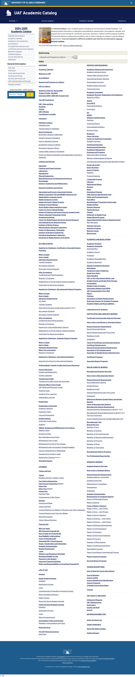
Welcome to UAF (45, 74)
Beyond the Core (93, 425)
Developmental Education (96, 147)
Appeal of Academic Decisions (98, 266)
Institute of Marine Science (49, 225)
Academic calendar (86, 20)
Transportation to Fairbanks (49, 129)
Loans (41, 551)
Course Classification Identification (100, 580)
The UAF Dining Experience (49, 632)
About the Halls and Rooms (48, 594)
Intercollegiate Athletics (95, 127)
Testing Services (93, 210)
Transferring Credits (46, 379)
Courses (90, 590)
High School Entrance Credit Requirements (54, 308)
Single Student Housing (47, 578)
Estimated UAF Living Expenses (50, 541)
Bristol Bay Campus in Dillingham (51, 134)
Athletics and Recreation (96, 118)
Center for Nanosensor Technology (52, 230)
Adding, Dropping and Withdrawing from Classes (57, 428)
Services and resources (16, 78)
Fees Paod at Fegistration (48, 484)
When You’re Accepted (47, 350)
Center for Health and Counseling (99, 139)
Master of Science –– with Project (99, 522)
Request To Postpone (46, 278)
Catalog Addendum (94, 624)
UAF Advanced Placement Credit (51, 387)
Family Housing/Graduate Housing (51, 605)
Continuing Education (95, 145)
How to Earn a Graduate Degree (98, 470)
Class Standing (92, 276)
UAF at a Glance (44, 86)
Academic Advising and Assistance (100, 69)
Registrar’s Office (93, 97)
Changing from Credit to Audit (50, 454)
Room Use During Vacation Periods (51, 601)
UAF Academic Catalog (35, 12)
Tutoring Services (93, 89)
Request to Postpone (46, 324)
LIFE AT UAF (43, 570)
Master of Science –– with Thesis (99, 519)
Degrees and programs (16, 36)
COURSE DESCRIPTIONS (95, 567)
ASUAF (89, 115)
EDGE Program (44, 598)
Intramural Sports (93, 124)
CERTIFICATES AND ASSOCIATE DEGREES (102, 314)
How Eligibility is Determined (49, 536)
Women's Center (93, 231)
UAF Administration (94, 602)
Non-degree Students (47, 266)
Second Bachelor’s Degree (96, 382)
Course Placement (45, 369)
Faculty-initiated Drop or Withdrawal (52, 451)
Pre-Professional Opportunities (98, 456)
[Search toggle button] (131, 3)
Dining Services (44, 627)
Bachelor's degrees (15, 51)
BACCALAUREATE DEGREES (97, 367)
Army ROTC (91, 103)
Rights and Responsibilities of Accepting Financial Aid (59, 564)
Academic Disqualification (96, 259)
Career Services (93, 136)
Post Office (91, 200)
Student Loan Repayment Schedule (52, 554)
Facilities (90, 120)
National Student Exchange (97, 155)
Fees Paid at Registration (48, 481)
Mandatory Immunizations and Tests (52, 623)
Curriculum (91, 109)
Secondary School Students (49, 269)
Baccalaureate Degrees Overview (99, 371)
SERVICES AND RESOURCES (97, 65)
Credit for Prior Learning (48, 394)
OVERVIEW (43, 65)
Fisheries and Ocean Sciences (50, 168)
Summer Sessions (93, 207)
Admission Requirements (48, 260)
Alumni (89, 101)
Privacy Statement (67, 662)
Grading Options (45, 419)
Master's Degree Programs (96, 557)
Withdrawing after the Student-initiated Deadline (57, 447)
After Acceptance (45, 272)
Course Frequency (93, 583)
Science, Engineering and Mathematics (53, 184)
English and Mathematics (48, 372)
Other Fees (43, 486)
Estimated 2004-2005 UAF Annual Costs (54, 96)
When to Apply (44, 255)
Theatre (90, 212)
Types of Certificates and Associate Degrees (103, 343)
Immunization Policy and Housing (51, 621)
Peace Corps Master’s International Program (103, 552)
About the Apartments (47, 617)
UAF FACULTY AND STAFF (96, 596)
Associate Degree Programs (97, 361)
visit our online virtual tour (72, 45)
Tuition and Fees (45, 506)
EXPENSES (43, 467)
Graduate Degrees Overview (97, 466)
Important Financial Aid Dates (50, 561)
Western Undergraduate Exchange (99, 158)
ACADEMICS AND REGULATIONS (98, 239)
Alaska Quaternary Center (48, 200)
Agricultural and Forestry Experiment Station (55, 192)
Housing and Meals (45, 503)
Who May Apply (92, 222)
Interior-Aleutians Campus (48, 141)
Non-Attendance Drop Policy (49, 437)
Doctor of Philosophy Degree (97, 499)
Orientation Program (94, 192)
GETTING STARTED (46, 244)
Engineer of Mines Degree (96, 542)
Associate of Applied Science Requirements (103, 353)
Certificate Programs (95, 357)
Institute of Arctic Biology (48, 205)
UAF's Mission (44, 112)
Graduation (91, 339)
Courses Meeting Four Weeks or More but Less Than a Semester (62, 510)
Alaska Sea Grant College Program (51, 202)
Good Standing (92, 249)
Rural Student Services (95, 82)
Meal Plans (43, 634)
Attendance (91, 268)
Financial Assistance (94, 106)
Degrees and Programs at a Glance (51, 82)
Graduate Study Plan (94, 480)
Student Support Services (96, 85)
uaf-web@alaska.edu (84, 666)
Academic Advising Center (96, 72)
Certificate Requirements (96, 345)
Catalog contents (14, 84)
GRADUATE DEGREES (95, 462)
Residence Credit (93, 336)
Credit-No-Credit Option (48, 421)
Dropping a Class (45, 434)
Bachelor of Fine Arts (94, 441)
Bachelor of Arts (93, 427)
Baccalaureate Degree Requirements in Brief (103, 413)
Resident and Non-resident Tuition (51, 478)
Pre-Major (42, 301)
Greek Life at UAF (93, 165)
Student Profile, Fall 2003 (48, 93)
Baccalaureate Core (94, 422)
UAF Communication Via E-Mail (98, 291)
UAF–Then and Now (46, 104)
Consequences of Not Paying (49, 497)
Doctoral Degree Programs (97, 561)
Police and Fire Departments (97, 197)
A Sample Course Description (98, 585)
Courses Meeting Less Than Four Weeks (53, 513)
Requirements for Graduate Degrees (100, 497)
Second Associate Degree (96, 329)
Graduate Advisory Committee (98, 477)
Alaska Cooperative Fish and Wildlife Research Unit (58, 194)
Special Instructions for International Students (56, 361)
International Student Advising (98, 79)
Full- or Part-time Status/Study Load (100, 278)
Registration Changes (47, 457)
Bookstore (91, 134)
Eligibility (42, 581)
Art (88, 113)
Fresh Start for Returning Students (51, 285)
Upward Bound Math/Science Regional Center (104, 220)
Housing (42, 574)
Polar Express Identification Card (99, 194)
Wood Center (91, 233)
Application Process (46, 584)
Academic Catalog (21, 31)
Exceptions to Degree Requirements (100, 299)
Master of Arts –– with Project (97, 512)
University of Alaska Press (96, 215)
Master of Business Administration (99, 525)
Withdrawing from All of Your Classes (52, 444)
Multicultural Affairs (94, 184)
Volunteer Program (94, 228)
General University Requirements (99, 327)
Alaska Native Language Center (50, 197)
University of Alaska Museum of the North (54, 238)
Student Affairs (92, 205)
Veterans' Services (94, 226)
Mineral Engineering (46, 176)
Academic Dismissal (94, 262)
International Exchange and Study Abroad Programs (106, 162)
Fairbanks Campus (46, 123)
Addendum (12, 59)
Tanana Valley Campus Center (97, 75)
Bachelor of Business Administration (100, 437)
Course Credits (92, 578)
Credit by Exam (44, 391)
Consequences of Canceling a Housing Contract (56, 591)
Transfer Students (45, 262)
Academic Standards (94, 246)
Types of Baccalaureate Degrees (99, 404)
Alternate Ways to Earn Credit (50, 385)
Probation (90, 255)
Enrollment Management (96, 150)
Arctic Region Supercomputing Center (53, 207)
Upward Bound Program (95, 217)
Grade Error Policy (93, 273)
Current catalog (47, 21)
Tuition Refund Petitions (48, 520)
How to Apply (44, 257)
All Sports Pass (92, 130)
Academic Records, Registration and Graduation (105, 95)
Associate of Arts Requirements (99, 350)
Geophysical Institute (47, 217)
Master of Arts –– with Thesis (97, 508)
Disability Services (93, 141)
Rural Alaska (43, 181)
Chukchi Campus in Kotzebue (49, 138)
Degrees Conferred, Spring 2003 (51, 91)
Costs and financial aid (16, 73)
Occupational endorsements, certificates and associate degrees (20, 47)
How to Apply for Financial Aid (50, 534)
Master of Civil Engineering (96, 529)
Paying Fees (43, 491)
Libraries (90, 182)
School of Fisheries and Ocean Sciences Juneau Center (59, 212)
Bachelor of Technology (95, 447)
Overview (11, 68)
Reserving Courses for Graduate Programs (102, 301)
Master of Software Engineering (98, 546)
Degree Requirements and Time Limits (101, 332)
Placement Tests (45, 412)
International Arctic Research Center (52, 222)
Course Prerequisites (46, 415)
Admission (12, 70)
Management (44, 173)
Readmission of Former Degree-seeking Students (57, 282)
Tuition (41, 475)
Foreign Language (45, 375)
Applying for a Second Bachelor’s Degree (53, 327)
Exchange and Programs (96, 152)
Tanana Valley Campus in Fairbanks (51, 151)
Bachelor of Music (93, 444)
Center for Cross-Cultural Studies (51, 210)
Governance (91, 605)
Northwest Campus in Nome (49, 148)
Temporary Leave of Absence (98, 271)
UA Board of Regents (94, 600)
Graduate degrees (14, 54)
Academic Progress (94, 244)
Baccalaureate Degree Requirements (100, 407)
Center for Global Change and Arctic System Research (59, 220)
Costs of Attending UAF (47, 539)
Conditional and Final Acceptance (51, 275)
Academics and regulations (18, 41)
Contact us (121, 20)
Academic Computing (95, 92)
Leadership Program (94, 179)
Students (42, 107)
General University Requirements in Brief (102, 409)
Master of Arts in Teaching (96, 515)
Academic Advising (46, 408)
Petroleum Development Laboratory (52, 235)
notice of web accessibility (88, 660)
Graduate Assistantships (48, 546)
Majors (89, 293)
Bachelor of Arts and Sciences (98, 434)
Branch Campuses (45, 132)
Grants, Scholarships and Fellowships (52, 544)
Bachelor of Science (94, 431)
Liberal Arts (43, 171)
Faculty (41, 109)
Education (42, 166)
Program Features (93, 176)
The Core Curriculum (94, 415)
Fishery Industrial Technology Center (52, 215)
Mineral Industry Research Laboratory (53, 227)
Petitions (90, 296)
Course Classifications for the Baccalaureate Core (105, 419)
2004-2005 (21, 28)
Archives (12, 21)
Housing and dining (15, 76)
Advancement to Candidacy (97, 484)
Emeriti (89, 610)
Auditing (42, 424)
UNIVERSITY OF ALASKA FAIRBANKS (28, 2)
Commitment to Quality (47, 114)
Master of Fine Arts (94, 539)
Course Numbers (93, 575)
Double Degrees (92, 386)
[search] (16, 94)
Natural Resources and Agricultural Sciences (55, 178)
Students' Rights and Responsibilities (100, 304)
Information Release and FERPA (98, 288)
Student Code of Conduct (96, 286)
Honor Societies (93, 167)
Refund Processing (46, 517)
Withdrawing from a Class (48, 440)
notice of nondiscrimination (106, 658)
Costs (41, 588)
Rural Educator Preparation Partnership (101, 202)
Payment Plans (44, 494)
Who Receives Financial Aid (49, 531)
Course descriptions (15, 57)
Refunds (42, 501)
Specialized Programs (95, 549)
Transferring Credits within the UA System (54, 381)
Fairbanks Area (44, 125)
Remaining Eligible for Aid (48, 556)
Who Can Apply (44, 528)
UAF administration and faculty (19, 81)
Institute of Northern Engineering (51, 233)
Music (89, 189)
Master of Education (94, 532)
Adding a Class (44, 430)
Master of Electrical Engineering (98, 535)
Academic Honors (93, 252)
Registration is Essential (48, 406)
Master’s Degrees (93, 502)
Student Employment (47, 549)
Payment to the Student (48, 559)
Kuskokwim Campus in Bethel (49, 145)
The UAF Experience (46, 100)
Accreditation (13, 44)
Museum (90, 187)
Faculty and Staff (93, 607)
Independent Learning (47, 397)
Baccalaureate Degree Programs (99, 452)
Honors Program (93, 170)
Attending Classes (45, 461)
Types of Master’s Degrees (96, 506)
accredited (61, 656)
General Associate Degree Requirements (102, 348)
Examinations (92, 487)
